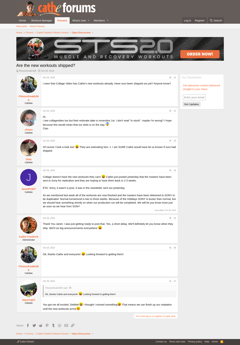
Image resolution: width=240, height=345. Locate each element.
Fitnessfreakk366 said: (56, 288)
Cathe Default (25, 341)
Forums (62, 20)
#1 (175, 77)
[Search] (216, 20)
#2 (175, 111)
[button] (88, 20)
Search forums (37, 26)
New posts (21, 26)
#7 (175, 281)
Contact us (161, 341)
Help (206, 341)
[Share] (170, 78)
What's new (79, 20)
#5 (175, 218)
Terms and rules (177, 341)
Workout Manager (41, 20)
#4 (175, 170)
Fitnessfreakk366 (27, 70)
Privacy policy (195, 341)
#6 (175, 248)
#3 (175, 141)
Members (99, 20)
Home (22, 20)
